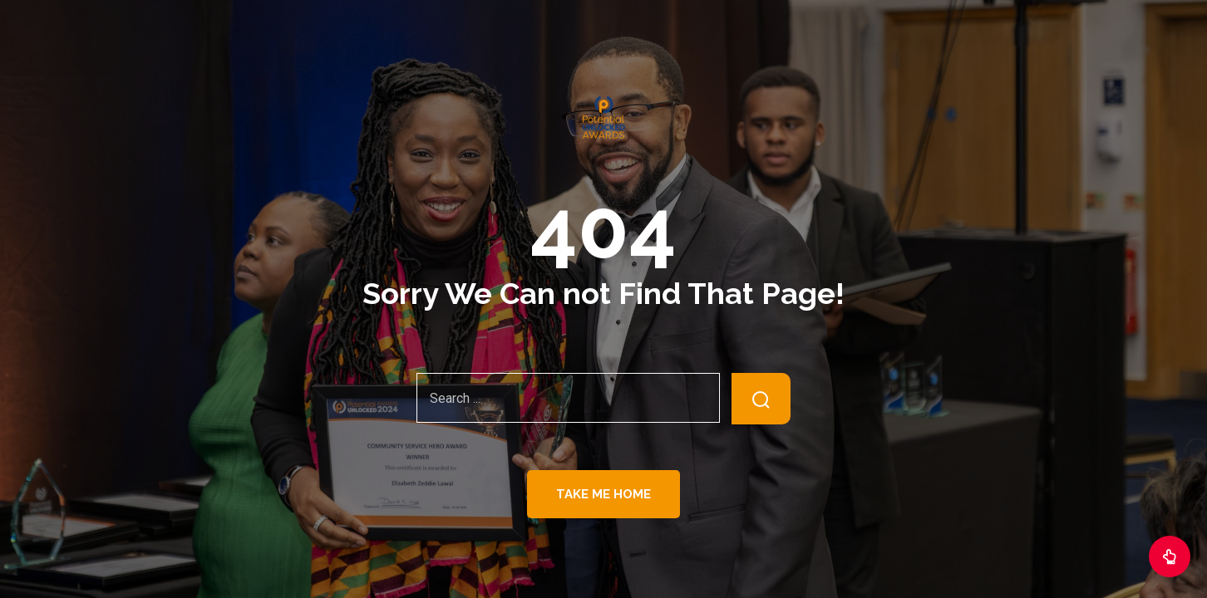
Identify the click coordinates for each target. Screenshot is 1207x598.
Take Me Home (603, 494)
